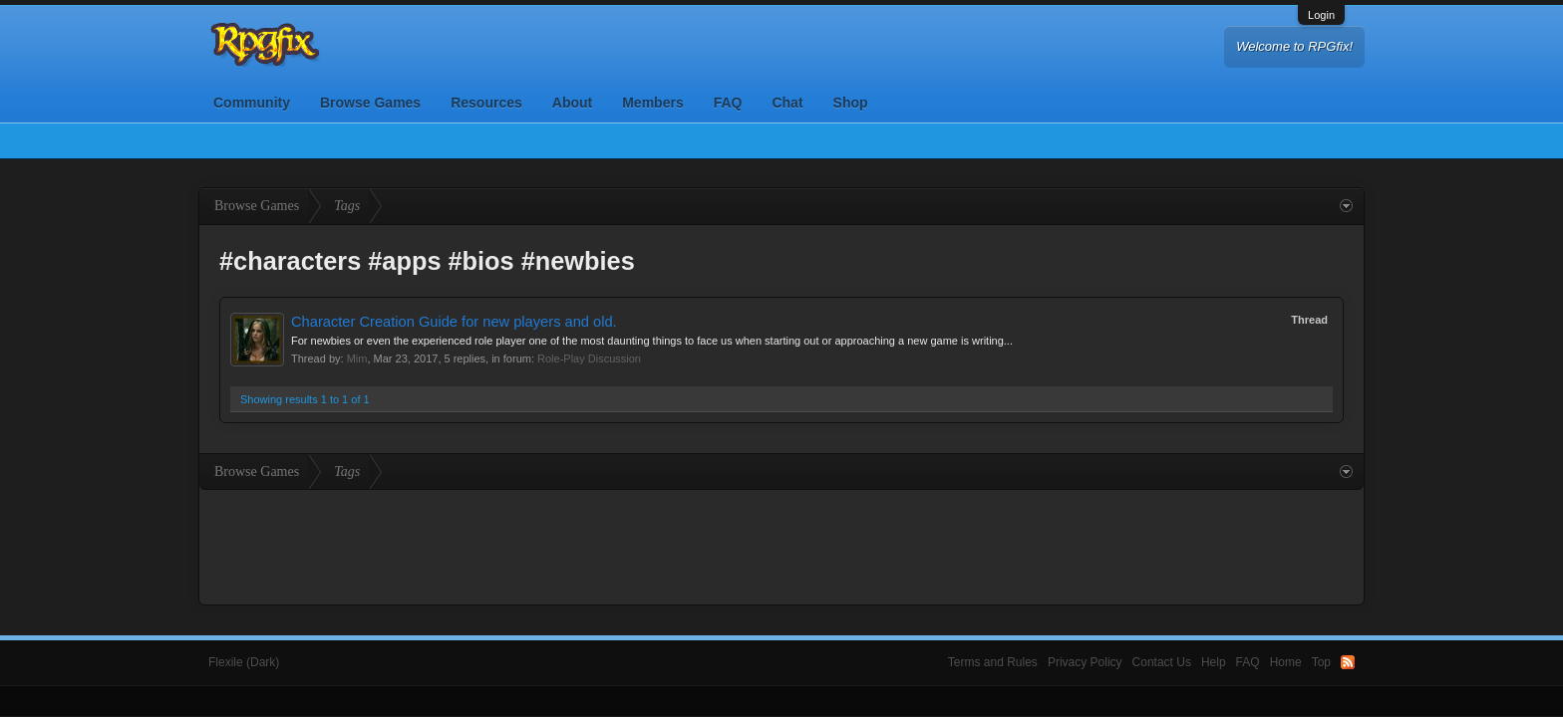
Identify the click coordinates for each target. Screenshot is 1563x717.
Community (251, 103)
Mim (357, 358)
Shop (850, 103)
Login (1321, 15)
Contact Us (1161, 662)
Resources (486, 103)
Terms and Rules (993, 662)
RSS (1348, 662)
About (572, 103)
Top (1321, 662)
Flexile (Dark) (243, 662)
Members (652, 103)
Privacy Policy (1085, 662)
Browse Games (370, 103)
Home (1286, 662)
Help (1213, 662)
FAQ (728, 103)
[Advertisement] (781, 545)
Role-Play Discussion (589, 358)
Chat (787, 103)
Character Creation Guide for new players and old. (454, 322)
